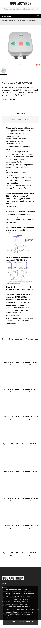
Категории (20, 16)
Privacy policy (18, 621)
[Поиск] (20, 9)
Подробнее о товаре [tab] (21, 120)
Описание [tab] (20, 113)
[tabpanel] (20, 45)
